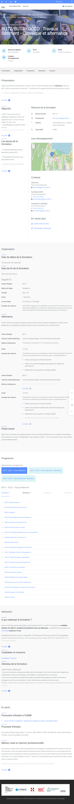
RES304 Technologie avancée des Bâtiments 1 (18, 517)
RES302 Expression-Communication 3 (16, 507)
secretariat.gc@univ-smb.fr (42, 199)
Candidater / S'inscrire (8, 658)
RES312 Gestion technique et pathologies (17, 557)
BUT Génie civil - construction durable (45, 15)
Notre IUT (26, 6)
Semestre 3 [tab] (5, 493)
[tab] (14, 470)
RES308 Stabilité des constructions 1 (15, 537)
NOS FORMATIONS (15, 6)
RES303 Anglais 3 (10, 512)
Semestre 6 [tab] (69, 493)
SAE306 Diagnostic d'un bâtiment (14, 592)
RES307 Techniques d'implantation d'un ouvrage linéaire (21, 532)
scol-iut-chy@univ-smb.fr (41, 211)
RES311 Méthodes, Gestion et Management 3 (18, 552)
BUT (29, 15)
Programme (31, 71)
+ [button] (33, 145)
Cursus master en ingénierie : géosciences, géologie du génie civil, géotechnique (31, 721)
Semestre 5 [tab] (47, 493)
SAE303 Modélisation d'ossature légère (16, 577)
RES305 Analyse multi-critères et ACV (16, 522)
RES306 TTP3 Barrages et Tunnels (15, 527)
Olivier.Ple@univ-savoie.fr (41, 187)
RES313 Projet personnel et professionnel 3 (17, 562)
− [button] (33, 147)
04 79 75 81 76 (38, 208)
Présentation (5, 71)
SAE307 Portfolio (10, 597)
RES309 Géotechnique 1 (12, 542)
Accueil (3, 15)
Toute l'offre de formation (17, 15)
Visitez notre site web (40, 224)
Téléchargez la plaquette (41, 228)
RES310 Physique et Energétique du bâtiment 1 (18, 547)
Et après (52, 71)
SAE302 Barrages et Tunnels (13, 572)
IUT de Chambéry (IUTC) (61, 118)
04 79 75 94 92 (38, 197)
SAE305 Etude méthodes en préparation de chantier (20, 587)
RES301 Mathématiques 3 (12, 502)
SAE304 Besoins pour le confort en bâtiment (18, 582)
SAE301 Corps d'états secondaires (15, 567)
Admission (42, 71)
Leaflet (55, 170)
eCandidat (4, 631)
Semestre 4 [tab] (26, 493)
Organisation (18, 71)
